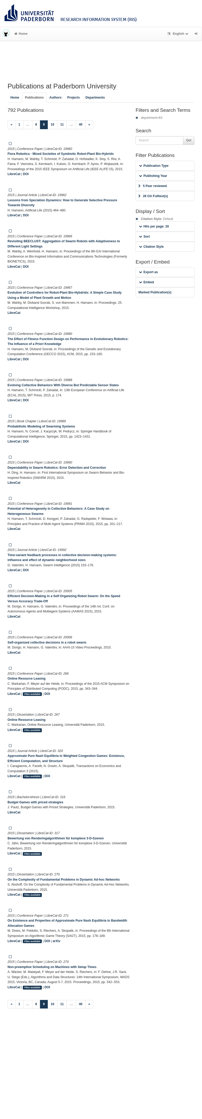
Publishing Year (153, 176)
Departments (95, 97)
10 (52, 124)
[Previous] (12, 124)
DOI (26, 174)
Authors (55, 97)
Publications (34, 97)
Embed (146, 282)
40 (81, 124)
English (178, 34)
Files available (32, 694)
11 (62, 124)
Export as (148, 272)
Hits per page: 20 (154, 226)
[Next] (89, 124)
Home (21, 34)
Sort (144, 236)
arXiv (56, 941)
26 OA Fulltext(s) (153, 196)
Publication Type (154, 166)
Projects (73, 97)
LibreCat (14, 174)
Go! (188, 140)
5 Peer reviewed (152, 186)
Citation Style (151, 246)
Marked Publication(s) (154, 292)
